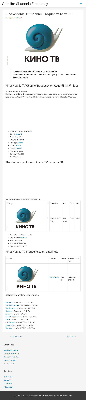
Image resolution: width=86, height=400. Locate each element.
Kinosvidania (54, 277)
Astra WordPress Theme (63, 395)
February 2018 (9, 387)
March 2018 (8, 383)
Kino (7, 320)
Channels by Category (11, 350)
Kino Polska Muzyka (12, 305)
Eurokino (8, 314)
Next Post (71, 336)
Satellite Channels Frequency (25, 4)
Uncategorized (10, 18)
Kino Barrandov (10, 308)
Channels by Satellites (11, 357)
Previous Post (16, 336)
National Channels (10, 360)
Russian (20, 143)
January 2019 (8, 376)
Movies (19, 148)
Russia (18, 145)
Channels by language (11, 353)
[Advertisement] (43, 114)
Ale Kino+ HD (10, 325)
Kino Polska (9, 302)
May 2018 (7, 380)
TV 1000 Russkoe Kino (13, 317)
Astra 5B (19, 134)
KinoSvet (8, 311)
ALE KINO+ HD (10, 322)
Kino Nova (9, 328)
